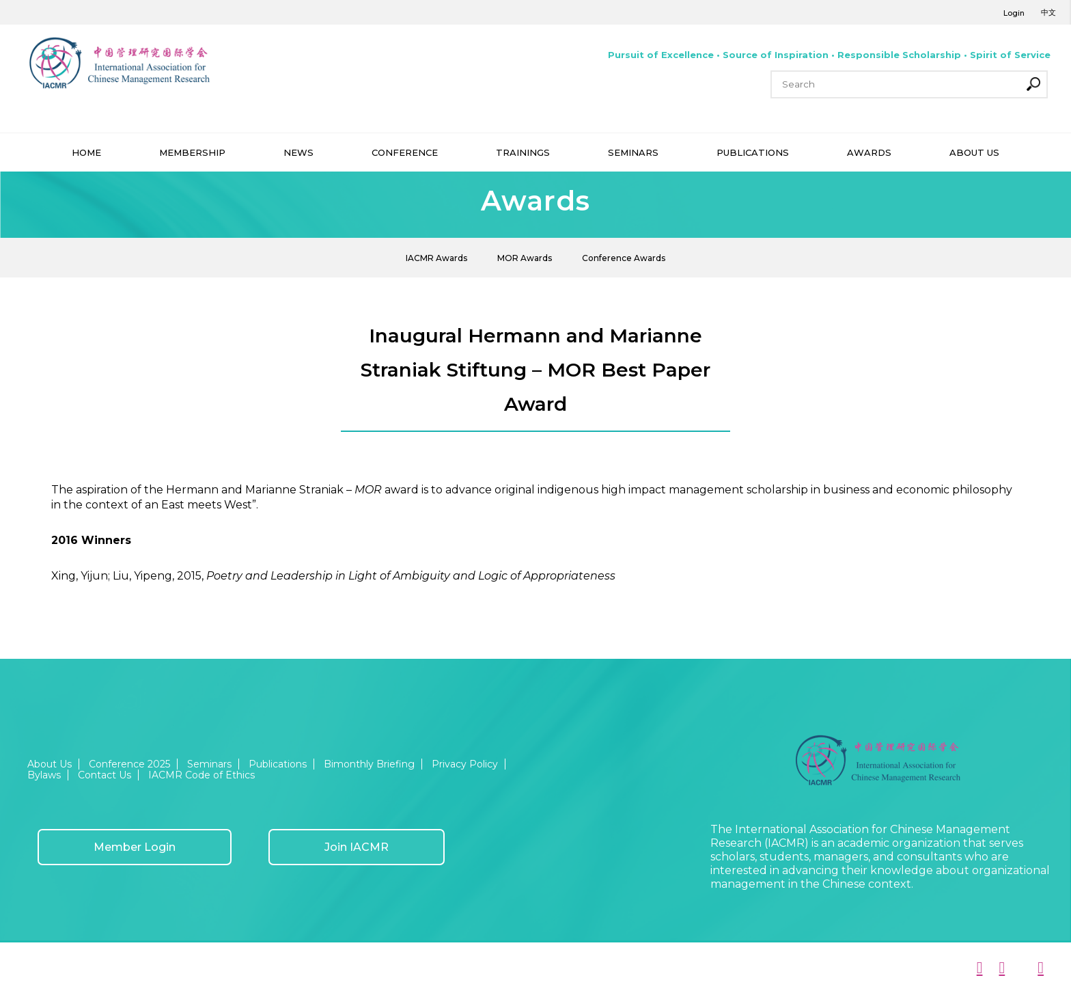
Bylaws (44, 775)
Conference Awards (623, 258)
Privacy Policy (465, 764)
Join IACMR (356, 847)
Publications (278, 764)
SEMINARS (633, 152)
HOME (86, 152)
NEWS (298, 152)
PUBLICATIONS (753, 152)
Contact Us (104, 775)
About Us (49, 764)
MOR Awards (524, 258)
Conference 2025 (129, 764)
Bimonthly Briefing (369, 764)
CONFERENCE (405, 152)
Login (1014, 13)
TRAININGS (523, 152)
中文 (1048, 12)
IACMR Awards (436, 258)
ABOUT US (974, 152)
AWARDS (869, 152)
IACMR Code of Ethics (201, 775)
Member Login (135, 847)
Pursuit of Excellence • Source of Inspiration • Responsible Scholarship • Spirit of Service (829, 54)
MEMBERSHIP (192, 152)
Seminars (209, 764)
